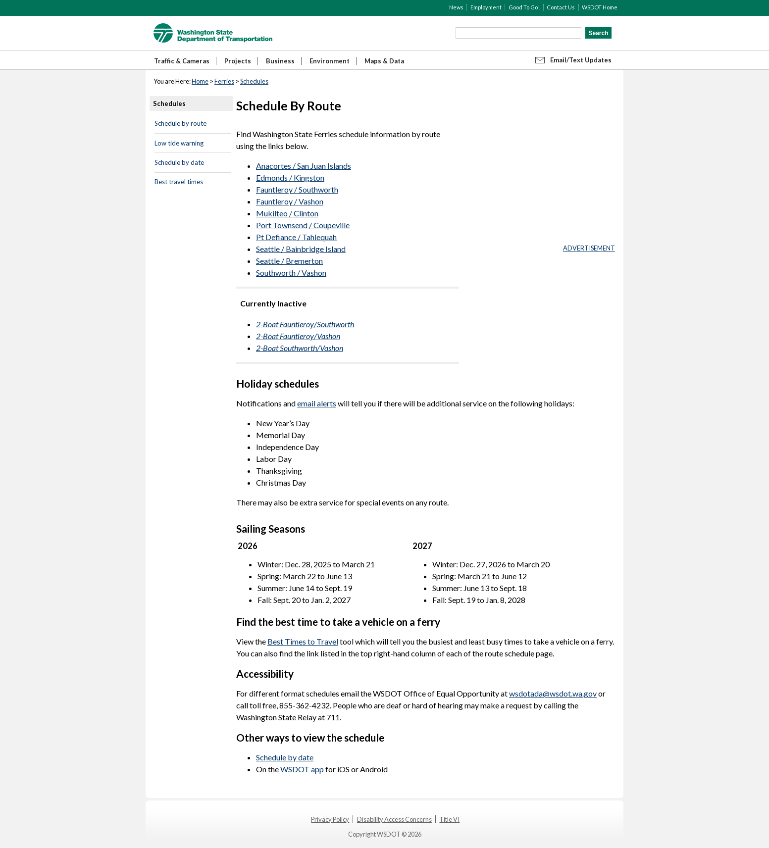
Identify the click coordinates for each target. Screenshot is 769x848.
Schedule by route (180, 123)
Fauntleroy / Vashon (289, 201)
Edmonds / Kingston (290, 177)
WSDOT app (302, 769)
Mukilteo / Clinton (287, 213)
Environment (329, 61)
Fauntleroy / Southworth (297, 189)
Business (280, 61)
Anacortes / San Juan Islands (303, 165)
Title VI (449, 819)
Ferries (224, 81)
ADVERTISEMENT (589, 248)
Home (200, 81)
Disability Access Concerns (394, 819)
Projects (237, 61)
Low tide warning (179, 143)
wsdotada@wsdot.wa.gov (553, 693)
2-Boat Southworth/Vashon (299, 347)
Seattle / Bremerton (289, 260)
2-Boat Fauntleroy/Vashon (298, 336)
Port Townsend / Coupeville (303, 225)
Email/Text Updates (581, 60)
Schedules (254, 81)
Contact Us (561, 7)
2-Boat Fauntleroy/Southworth (305, 324)
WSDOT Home (599, 7)
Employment (486, 7)
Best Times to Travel (302, 641)
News (456, 7)
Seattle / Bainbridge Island (301, 248)
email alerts (316, 403)
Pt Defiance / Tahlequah (296, 237)
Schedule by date (179, 162)
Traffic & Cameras (181, 61)
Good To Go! (524, 7)
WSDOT (213, 33)
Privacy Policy (330, 819)
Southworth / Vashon (291, 272)
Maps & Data (384, 61)
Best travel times (178, 182)
